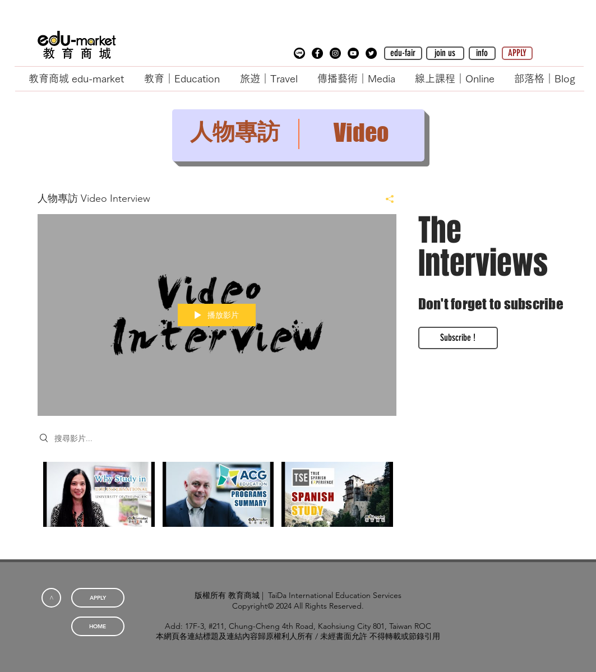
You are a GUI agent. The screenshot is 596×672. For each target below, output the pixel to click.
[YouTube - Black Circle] (353, 53)
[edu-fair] (403, 53)
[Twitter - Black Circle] (371, 53)
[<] (51, 598)
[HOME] (97, 626)
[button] (299, 53)
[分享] (385, 199)
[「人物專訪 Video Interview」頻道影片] (217, 502)
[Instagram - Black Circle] (335, 53)
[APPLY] (517, 53)
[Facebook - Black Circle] (317, 53)
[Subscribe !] (458, 338)
